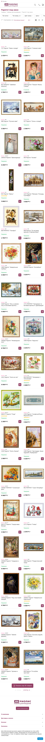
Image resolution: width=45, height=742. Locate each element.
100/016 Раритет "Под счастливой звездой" (11, 598)
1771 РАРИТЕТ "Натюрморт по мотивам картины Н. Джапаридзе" (34, 304)
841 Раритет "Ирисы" (7, 194)
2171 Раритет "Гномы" (30, 524)
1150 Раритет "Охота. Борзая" (10, 451)
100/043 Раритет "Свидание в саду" (10, 561)
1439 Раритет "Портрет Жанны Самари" (33, 85)
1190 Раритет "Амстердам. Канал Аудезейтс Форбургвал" (33, 451)
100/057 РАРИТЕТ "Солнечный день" (10, 488)
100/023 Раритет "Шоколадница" (10, 157)
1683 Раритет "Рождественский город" (33, 561)
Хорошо (40, 738)
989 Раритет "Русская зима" (9, 121)
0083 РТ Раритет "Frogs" (8, 414)
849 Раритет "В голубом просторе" (31, 672)
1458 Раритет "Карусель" (31, 340)
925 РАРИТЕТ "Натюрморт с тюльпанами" (32, 378)
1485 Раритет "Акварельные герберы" (9, 268)
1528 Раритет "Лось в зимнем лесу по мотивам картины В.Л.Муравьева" (10, 304)
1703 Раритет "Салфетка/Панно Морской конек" (33, 414)
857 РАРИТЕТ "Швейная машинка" (8, 85)
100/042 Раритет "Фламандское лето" (10, 341)
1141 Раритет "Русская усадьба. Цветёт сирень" (33, 635)
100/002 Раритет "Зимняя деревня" (8, 635)
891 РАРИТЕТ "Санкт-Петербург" (33, 487)
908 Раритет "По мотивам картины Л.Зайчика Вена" (31, 231)
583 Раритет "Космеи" (30, 157)
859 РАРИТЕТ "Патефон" (8, 230)
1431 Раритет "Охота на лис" (9, 377)
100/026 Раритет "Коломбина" (32, 267)
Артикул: (3, 46)
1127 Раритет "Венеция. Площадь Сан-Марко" (34, 194)
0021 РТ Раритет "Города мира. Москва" (10, 525)
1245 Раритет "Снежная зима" (32, 48)
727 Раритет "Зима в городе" (9, 48)
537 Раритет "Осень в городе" (32, 121)
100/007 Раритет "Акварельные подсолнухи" (33, 598)
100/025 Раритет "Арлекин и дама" (9, 672)
